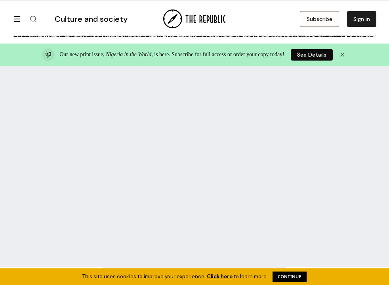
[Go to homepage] (194, 19)
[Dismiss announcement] (342, 54)
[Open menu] (17, 19)
